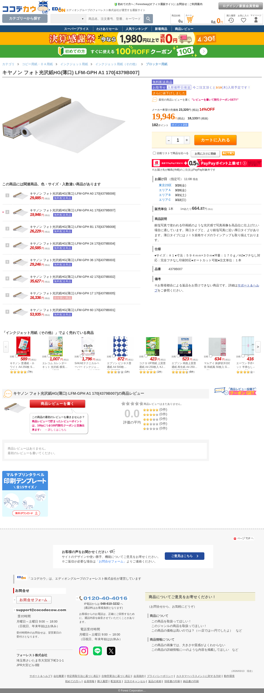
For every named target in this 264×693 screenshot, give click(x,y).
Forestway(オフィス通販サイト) (155, 4)
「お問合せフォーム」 (111, 561)
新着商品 (161, 29)
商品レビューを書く (57, 403)
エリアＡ (165, 190)
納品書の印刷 (191, 681)
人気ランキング (136, 29)
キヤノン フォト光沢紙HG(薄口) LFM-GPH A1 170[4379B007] (72, 210)
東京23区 (165, 185)
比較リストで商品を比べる (173, 153)
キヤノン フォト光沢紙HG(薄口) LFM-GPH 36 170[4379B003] (72, 260)
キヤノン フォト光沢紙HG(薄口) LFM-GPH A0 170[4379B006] (72, 193)
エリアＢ (165, 195)
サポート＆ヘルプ (40, 676)
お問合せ (181, 4)
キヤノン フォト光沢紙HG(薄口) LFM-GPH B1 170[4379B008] (73, 227)
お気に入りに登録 (205, 153)
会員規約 (139, 676)
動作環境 (229, 676)
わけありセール (107, 29)
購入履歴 (102, 681)
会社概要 (58, 676)
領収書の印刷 (172, 681)
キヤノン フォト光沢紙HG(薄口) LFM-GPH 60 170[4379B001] (72, 310)
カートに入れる (215, 140)
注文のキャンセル (134, 681)
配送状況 (116, 681)
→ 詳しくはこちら (55, 429)
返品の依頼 (154, 681)
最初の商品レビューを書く (174, 99)
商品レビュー (184, 29)
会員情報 (89, 681)
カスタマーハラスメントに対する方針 (198, 676)
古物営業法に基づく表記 (115, 676)
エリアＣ (165, 199)
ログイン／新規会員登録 (241, 6)
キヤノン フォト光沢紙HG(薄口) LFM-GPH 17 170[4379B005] (72, 293)
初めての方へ (124, 4)
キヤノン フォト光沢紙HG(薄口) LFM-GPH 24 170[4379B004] (72, 243)
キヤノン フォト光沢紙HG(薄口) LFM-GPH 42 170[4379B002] (72, 276)
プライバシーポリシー (160, 676)
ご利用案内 (195, 4)
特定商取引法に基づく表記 (83, 676)
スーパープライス (76, 29)
